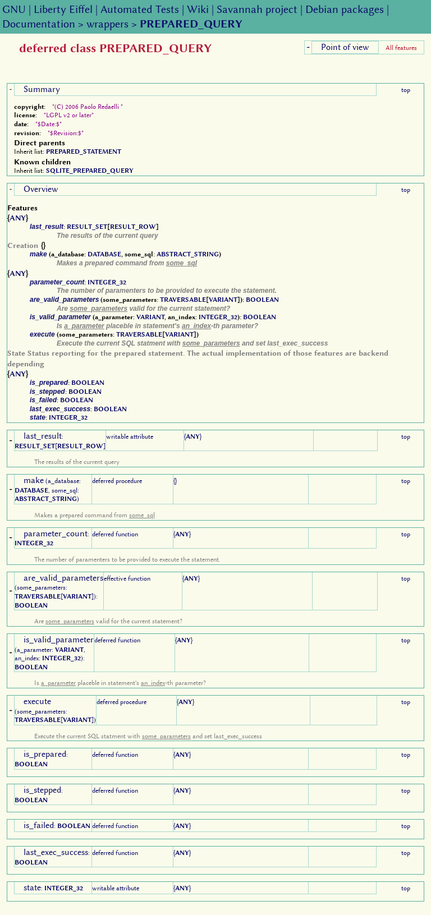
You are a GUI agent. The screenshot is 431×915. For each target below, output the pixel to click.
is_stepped (47, 392)
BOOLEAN (262, 300)
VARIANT (223, 300)
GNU (14, 9)
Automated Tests (139, 9)
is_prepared (49, 383)
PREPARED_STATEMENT (83, 151)
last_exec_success (60, 409)
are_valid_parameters (64, 300)
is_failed (43, 400)
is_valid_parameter (60, 317)
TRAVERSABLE (183, 300)
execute (42, 334)
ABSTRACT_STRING (188, 254)
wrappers (107, 23)
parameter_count (57, 282)
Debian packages (344, 9)
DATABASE (104, 254)
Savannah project (257, 9)
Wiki (198, 9)
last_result (46, 227)
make (38, 254)
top (405, 90)
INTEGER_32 (107, 282)
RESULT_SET (87, 227)
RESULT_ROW (133, 227)
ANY (18, 217)
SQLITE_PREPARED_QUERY (90, 170)
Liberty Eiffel (63, 9)
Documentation (38, 23)
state (37, 417)
